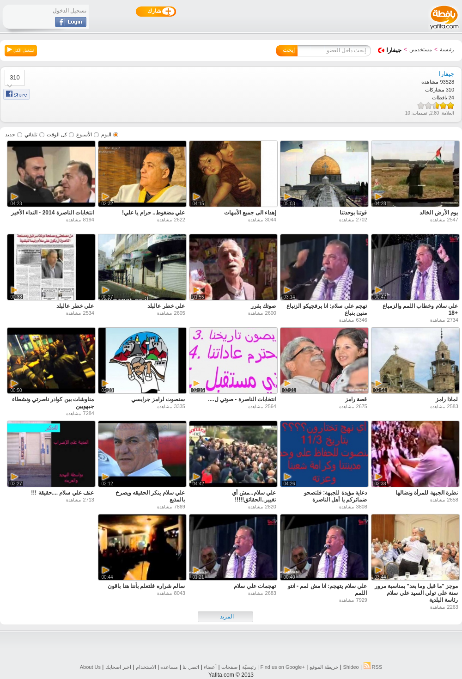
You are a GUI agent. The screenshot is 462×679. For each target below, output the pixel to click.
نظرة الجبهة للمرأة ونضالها (426, 492)
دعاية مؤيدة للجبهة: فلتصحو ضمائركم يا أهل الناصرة (335, 496)
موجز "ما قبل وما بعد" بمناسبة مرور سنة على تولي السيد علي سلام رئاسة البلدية (416, 593)
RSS (373, 667)
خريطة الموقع (324, 667)
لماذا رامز (447, 399)
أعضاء (210, 667)
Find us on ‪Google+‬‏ (283, 667)
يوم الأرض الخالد (438, 212)
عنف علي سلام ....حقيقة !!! (62, 492)
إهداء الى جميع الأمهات (250, 212)
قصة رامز (356, 399)
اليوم (106, 134)
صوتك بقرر (263, 306)
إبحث (289, 50)
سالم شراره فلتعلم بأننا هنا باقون (146, 586)
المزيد (227, 616)
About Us (90, 667)
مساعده (169, 667)
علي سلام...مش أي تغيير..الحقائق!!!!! (254, 496)
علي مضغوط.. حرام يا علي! (153, 212)
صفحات (229, 667)
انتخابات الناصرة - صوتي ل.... (242, 399)
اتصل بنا (190, 667)
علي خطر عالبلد (166, 306)
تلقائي (30, 134)
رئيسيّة (249, 667)
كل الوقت (57, 134)
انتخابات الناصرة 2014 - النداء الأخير (52, 212)
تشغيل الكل (20, 50)
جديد (10, 134)
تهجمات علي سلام (255, 586)
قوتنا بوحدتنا (353, 212)
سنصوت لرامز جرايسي (158, 399)
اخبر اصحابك (118, 667)
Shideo (351, 667)
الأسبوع (84, 134)
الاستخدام (146, 667)
